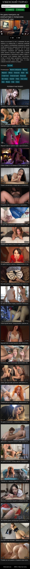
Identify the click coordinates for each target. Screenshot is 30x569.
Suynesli (12, 79)
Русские (10, 65)
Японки (8, 82)
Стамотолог (5, 75)
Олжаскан (16, 72)
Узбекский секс (7, 566)
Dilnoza (10, 72)
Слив (12, 82)
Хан (27, 72)
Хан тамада (5, 79)
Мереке (25, 69)
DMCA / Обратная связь (20, 566)
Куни (3, 82)
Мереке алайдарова (15, 69)
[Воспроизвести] (2, 34)
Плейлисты (10, 9)
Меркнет (4, 72)
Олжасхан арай (14, 75)
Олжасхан (23, 75)
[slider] (11, 31)
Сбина (17, 79)
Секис (17, 82)
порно (15, 2)
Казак (22, 72)
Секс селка (24, 79)
